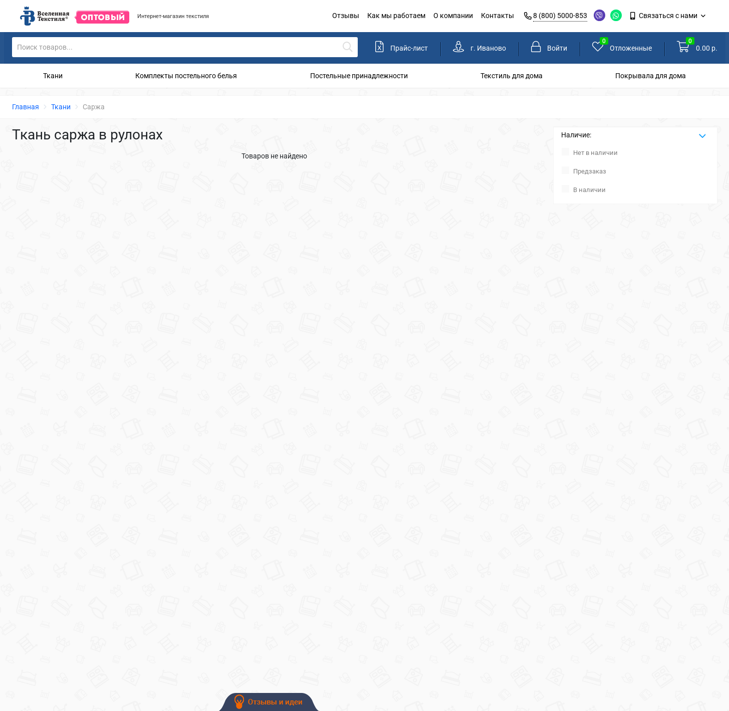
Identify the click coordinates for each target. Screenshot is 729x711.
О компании (453, 16)
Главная (25, 107)
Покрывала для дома (650, 76)
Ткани (53, 76)
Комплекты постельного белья (186, 76)
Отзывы (345, 16)
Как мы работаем (396, 16)
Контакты (497, 16)
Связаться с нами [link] (664, 16)
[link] (479, 48)
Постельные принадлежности (359, 76)
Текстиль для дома (511, 76)
